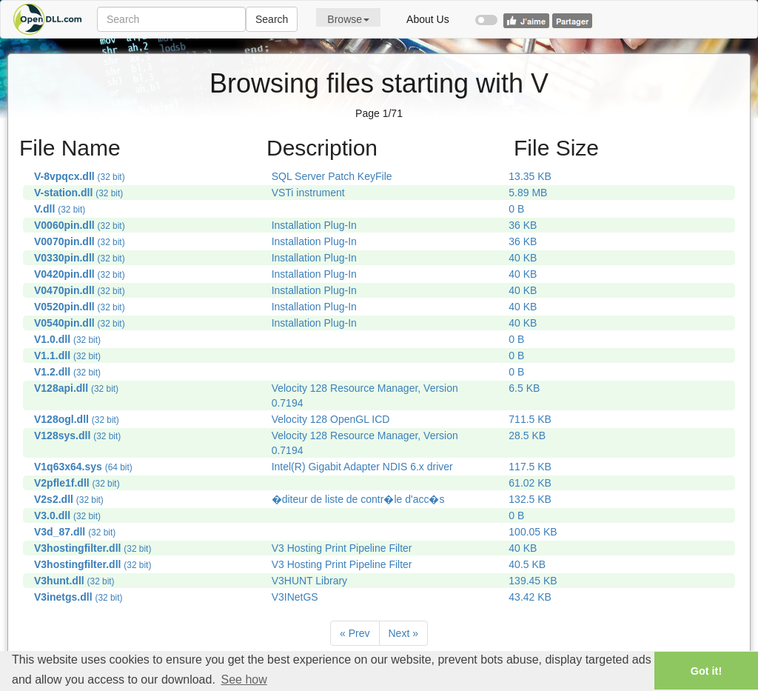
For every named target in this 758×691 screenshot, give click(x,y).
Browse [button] (348, 19)
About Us (427, 19)
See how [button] (243, 679)
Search (271, 19)
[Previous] (354, 633)
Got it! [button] (706, 671)
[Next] (403, 633)
